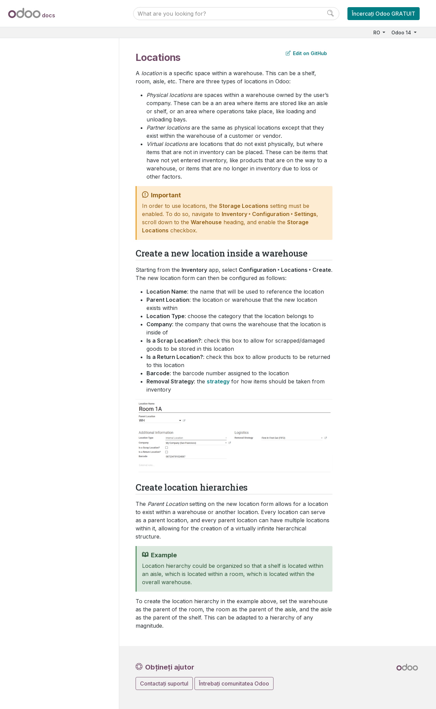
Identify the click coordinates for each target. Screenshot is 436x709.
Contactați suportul (164, 683)
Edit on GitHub (306, 53)
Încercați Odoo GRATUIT (383, 13)
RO (377, 32)
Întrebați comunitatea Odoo (234, 683)
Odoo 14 (401, 32)
